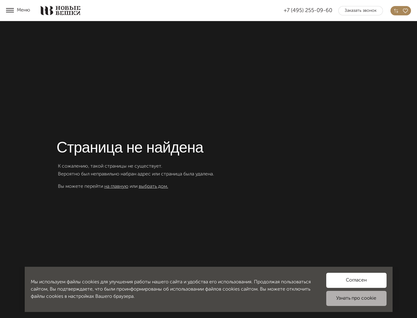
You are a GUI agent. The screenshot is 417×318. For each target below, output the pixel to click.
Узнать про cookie (356, 298)
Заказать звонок (361, 10)
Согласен (356, 280)
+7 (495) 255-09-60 (308, 10)
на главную (116, 186)
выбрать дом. (153, 186)
